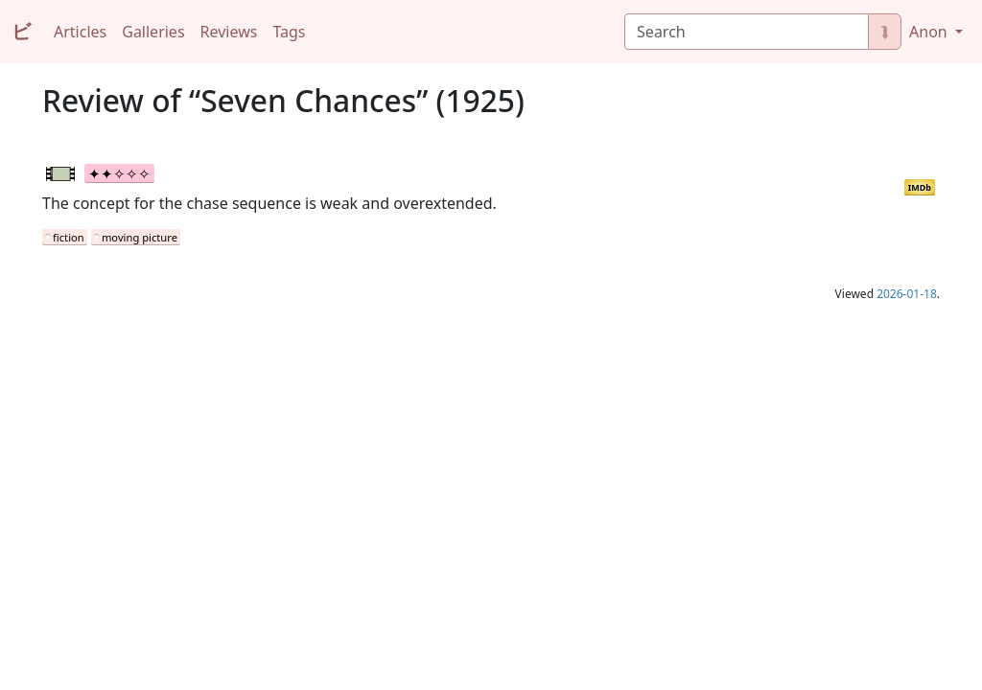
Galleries (153, 31)
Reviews (229, 31)
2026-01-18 (907, 294)
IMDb (919, 187)
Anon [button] (930, 31)
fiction (68, 237)
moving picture (139, 237)
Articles (80, 31)
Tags (288, 31)
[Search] (746, 31)
